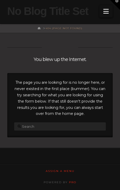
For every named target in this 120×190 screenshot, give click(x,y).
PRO (72, 182)
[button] (106, 11)
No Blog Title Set (47, 11)
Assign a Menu (60, 171)
